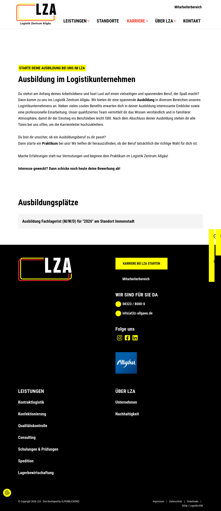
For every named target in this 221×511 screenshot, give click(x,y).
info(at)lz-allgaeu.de (138, 313)
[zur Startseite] (36, 14)
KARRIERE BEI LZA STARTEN (141, 263)
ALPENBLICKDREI (70, 501)
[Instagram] (119, 337)
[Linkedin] (135, 337)
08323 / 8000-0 (134, 304)
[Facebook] (127, 337)
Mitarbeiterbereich (188, 7)
